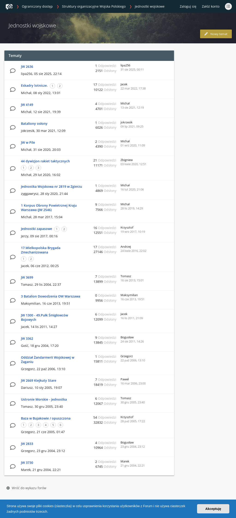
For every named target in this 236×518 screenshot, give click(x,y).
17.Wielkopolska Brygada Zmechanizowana (40, 250)
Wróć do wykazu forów (26, 488)
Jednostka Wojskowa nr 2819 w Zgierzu (51, 186)
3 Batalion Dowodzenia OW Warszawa (50, 296)
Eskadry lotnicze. (34, 85)
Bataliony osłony (34, 123)
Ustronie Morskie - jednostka (44, 399)
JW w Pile (28, 142)
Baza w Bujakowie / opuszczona (46, 418)
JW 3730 (27, 462)
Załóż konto (210, 6)
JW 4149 (27, 104)
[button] (49, 512)
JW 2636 (27, 66)
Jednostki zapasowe (36, 228)
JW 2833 (27, 443)
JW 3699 (27, 277)
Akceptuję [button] (213, 509)
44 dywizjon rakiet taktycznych (45, 161)
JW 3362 (27, 338)
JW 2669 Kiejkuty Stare (38, 380)
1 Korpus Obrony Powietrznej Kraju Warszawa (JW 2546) (49, 207)
